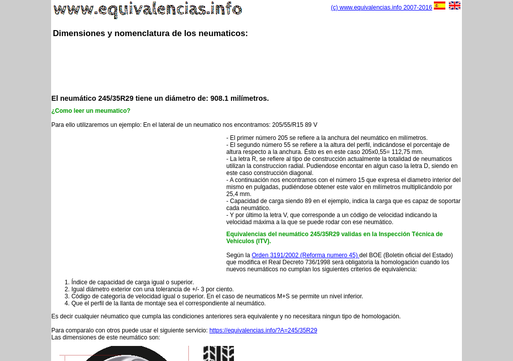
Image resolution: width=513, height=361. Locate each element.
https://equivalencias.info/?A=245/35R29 (263, 330)
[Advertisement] (256, 65)
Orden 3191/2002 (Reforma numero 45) (305, 255)
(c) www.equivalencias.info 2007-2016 (381, 7)
